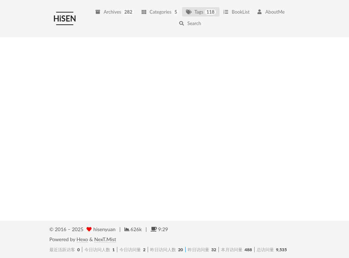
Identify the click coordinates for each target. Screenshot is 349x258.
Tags (201, 7)
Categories (159, 7)
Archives (114, 7)
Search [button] (190, 19)
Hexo (82, 239)
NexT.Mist (105, 239)
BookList (236, 7)
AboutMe (271, 7)
